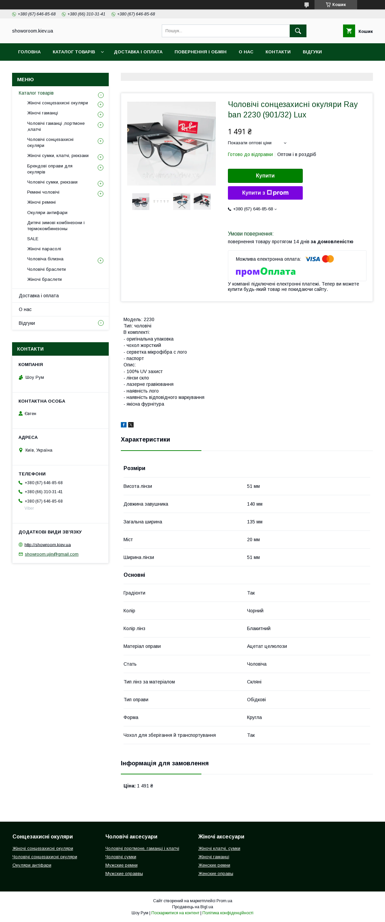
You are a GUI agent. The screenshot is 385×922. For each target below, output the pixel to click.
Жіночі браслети (44, 279)
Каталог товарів (74, 51)
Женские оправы (215, 873)
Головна (29, 51)
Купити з (265, 193)
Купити (265, 175)
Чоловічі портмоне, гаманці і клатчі (142, 848)
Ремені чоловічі (43, 192)
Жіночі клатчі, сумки (219, 848)
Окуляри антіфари (31, 865)
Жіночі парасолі (44, 248)
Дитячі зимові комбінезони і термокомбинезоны (56, 225)
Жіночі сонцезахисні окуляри (57, 102)
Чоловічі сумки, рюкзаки (52, 182)
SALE (32, 238)
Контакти (278, 51)
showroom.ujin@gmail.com (52, 554)
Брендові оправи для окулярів (50, 168)
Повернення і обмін (201, 51)
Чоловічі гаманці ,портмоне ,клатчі (56, 126)
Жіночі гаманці (42, 112)
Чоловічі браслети (46, 269)
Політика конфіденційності (227, 913)
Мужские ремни (121, 865)
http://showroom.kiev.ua (48, 544)
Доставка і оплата (138, 51)
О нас (246, 51)
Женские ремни (214, 865)
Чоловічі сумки (120, 856)
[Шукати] (298, 30)
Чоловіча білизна (45, 258)
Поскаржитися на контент (175, 913)
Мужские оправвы (124, 873)
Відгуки (312, 51)
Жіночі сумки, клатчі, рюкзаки (58, 155)
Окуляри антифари (47, 212)
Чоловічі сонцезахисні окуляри (50, 142)
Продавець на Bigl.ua (192, 907)
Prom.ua (224, 901)
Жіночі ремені (41, 202)
